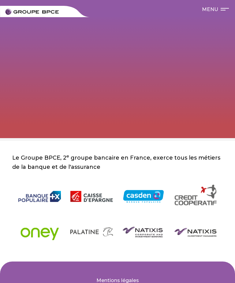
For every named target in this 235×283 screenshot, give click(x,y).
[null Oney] (39, 232)
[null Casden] (143, 196)
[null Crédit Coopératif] (195, 196)
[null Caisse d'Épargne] (91, 196)
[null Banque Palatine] (91, 232)
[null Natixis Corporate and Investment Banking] (143, 231)
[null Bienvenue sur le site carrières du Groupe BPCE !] (32, 12)
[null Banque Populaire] (39, 196)
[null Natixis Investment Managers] (195, 232)
